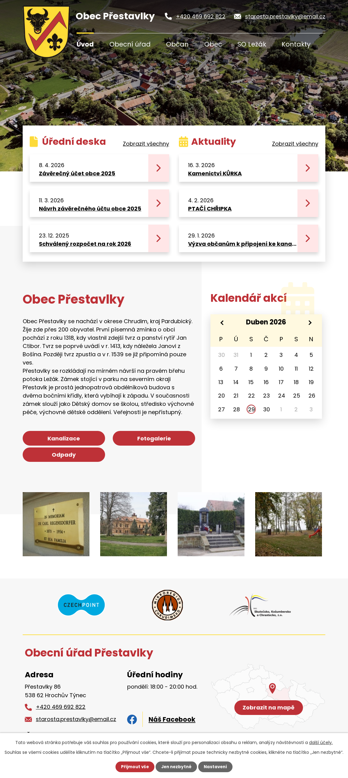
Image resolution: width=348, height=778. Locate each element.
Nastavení (217, 767)
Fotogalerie (109, 440)
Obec (213, 44)
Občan (177, 44)
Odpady (168, 440)
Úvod (85, 44)
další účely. (321, 742)
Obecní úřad (130, 44)
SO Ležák (251, 44)
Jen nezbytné (176, 767)
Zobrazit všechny (146, 143)
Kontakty (296, 44)
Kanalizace (50, 440)
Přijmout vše (133, 767)
